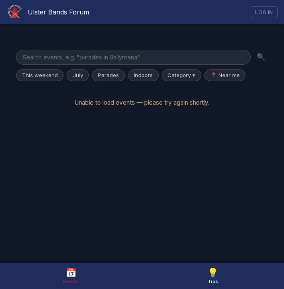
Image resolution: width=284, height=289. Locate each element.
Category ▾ (181, 75)
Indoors (143, 75)
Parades (108, 75)
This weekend (40, 75)
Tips (213, 275)
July (78, 75)
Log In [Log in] (264, 12)
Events (71, 275)
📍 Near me (225, 75)
